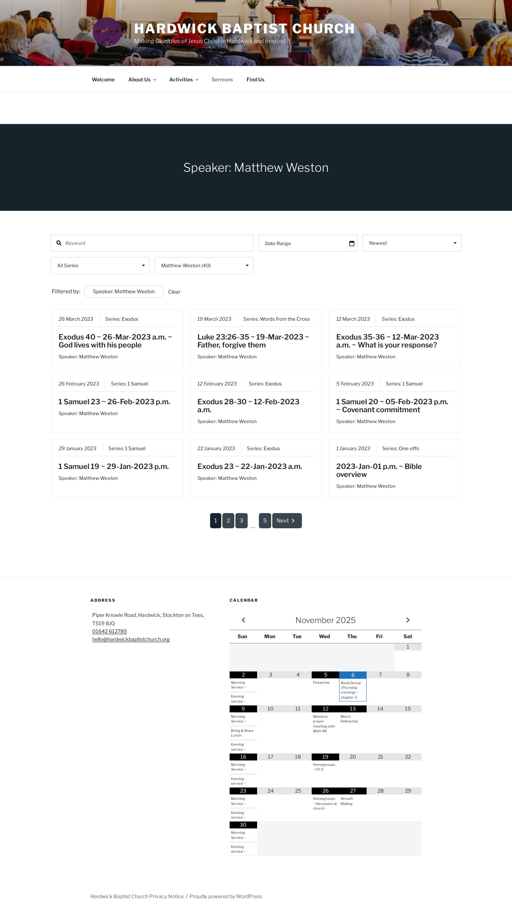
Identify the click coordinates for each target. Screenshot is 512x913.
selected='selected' (204, 265)
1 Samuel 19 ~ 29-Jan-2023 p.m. (114, 466)
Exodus (130, 319)
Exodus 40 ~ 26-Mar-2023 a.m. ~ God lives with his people (115, 341)
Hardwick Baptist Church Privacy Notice (137, 896)
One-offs (409, 448)
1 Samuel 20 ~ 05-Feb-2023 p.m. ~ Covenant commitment (392, 405)
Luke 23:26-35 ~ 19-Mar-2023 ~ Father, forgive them (253, 341)
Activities (184, 79)
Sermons (222, 79)
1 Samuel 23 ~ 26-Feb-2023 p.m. (114, 401)
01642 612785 (109, 631)
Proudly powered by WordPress (225, 896)
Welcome (103, 79)
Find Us (255, 79)
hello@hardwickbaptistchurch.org (131, 639)
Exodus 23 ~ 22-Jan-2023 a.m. (249, 466)
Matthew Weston (98, 356)
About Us (142, 79)
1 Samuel (138, 384)
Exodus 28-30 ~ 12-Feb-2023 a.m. (248, 405)
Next (287, 520)
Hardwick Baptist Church (244, 29)
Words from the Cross (285, 319)
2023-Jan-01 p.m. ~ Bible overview (379, 470)
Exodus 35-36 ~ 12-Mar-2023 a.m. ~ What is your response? (387, 341)
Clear (174, 292)
